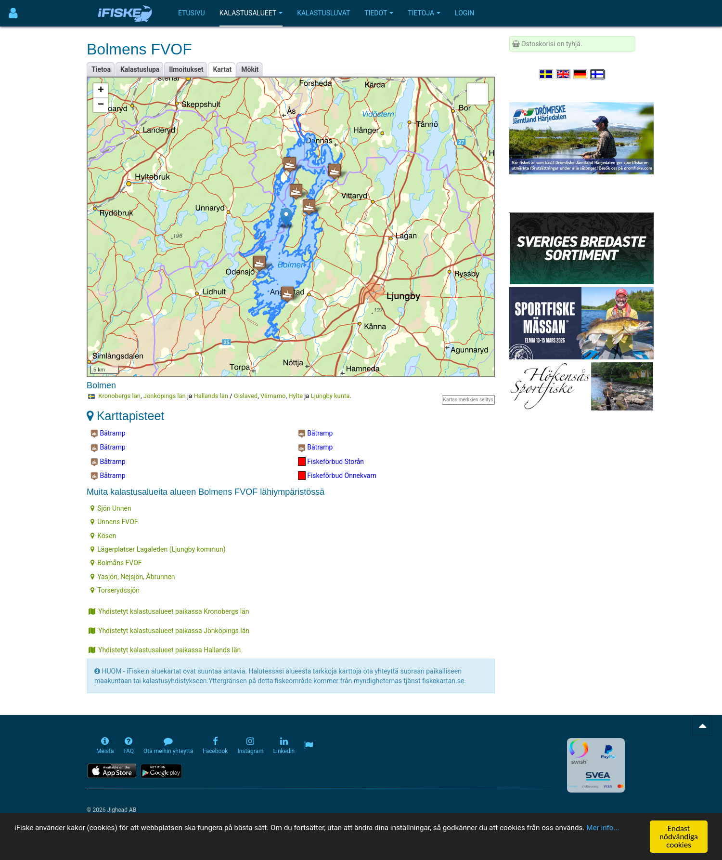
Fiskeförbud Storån (331, 461)
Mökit (249, 69)
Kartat (222, 69)
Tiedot (378, 13)
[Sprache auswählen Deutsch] (581, 74)
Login (464, 13)
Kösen (103, 536)
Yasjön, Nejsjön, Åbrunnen (132, 577)
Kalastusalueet (251, 13)
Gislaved (246, 395)
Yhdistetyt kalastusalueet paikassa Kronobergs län (169, 611)
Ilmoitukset (186, 69)
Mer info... (67, 839)
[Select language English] (563, 74)
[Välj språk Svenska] (546, 74)
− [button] (101, 105)
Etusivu (191, 13)
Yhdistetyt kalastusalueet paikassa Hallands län (165, 650)
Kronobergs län (119, 395)
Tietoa (101, 69)
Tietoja (424, 13)
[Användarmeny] (13, 13)
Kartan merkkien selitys (468, 399)
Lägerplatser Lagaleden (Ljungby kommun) (157, 549)
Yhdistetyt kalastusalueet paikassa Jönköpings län (169, 631)
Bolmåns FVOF (116, 563)
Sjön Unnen (110, 508)
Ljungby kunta (330, 395)
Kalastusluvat (323, 13)
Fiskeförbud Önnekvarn (337, 475)
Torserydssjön (115, 590)
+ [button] (101, 90)
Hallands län (210, 395)
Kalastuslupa (139, 69)
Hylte (295, 395)
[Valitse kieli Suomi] (597, 74)
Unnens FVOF (114, 522)
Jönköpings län (164, 395)
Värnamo (273, 395)
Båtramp (108, 433)
